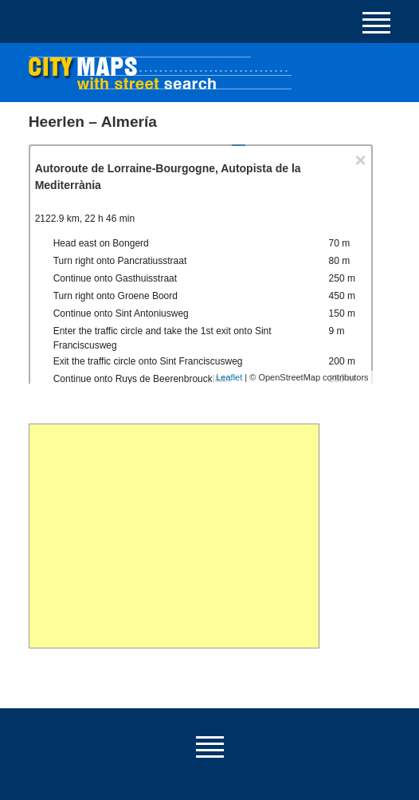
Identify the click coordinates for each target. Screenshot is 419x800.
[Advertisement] (174, 536)
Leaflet (229, 377)
